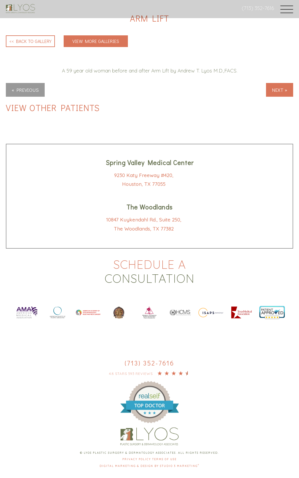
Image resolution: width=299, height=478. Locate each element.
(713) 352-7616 (258, 8)
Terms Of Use (164, 459)
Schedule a (149, 271)
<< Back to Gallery (30, 41)
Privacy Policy (137, 459)
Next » (279, 89)
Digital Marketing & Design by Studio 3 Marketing (149, 465)
